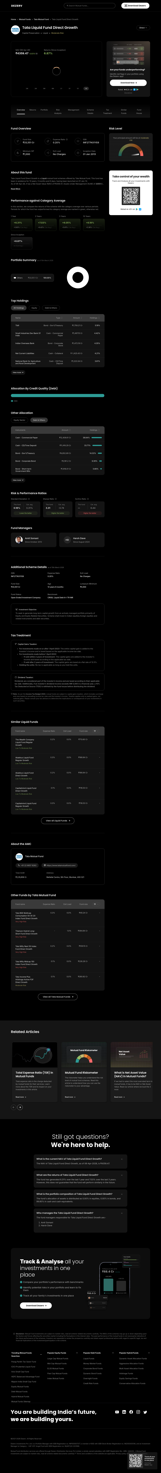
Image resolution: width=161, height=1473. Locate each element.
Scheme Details (90, 111)
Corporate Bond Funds (93, 1368)
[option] (25, 507)
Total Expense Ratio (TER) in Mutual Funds (34, 1074)
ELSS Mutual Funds (55, 1368)
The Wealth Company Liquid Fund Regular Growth (24, 742)
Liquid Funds (88, 1358)
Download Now (129, 82)
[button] (143, 27)
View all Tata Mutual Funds (56, 997)
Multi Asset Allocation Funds (131, 1368)
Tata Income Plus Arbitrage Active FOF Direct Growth (24, 979)
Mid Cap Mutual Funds (57, 1363)
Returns (33, 110)
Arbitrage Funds (126, 1373)
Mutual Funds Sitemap (20, 1401)
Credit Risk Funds (90, 1383)
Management (73, 110)
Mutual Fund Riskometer (81, 1073)
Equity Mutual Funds (20, 1386)
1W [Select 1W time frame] (27, 88)
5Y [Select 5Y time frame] (78, 88)
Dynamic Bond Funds (92, 1373)
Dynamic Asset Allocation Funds (133, 1358)
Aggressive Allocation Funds (131, 1363)
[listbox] (58, 507)
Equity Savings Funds (128, 1378)
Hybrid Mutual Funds (20, 1396)
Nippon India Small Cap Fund (23, 1381)
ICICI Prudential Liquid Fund (23, 1367)
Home (13, 19)
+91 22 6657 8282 (28, 865)
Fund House (139, 111)
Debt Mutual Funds (19, 1391)
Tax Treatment (107, 111)
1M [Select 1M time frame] (36, 88)
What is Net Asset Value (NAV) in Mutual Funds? (130, 1074)
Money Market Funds (92, 1363)
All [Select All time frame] (86, 88)
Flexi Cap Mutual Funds (57, 1373)
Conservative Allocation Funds (132, 1383)
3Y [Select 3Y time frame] (70, 88)
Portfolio (44, 110)
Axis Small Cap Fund (20, 1372)
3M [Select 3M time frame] (44, 88)
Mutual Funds (25, 19)
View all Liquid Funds (56, 821)
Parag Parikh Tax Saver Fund (23, 1362)
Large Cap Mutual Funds (57, 1358)
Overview (21, 110)
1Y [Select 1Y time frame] (61, 88)
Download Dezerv (135, 5)
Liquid (45, 33)
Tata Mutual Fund (41, 19)
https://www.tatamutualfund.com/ (61, 865)
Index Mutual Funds (55, 1378)
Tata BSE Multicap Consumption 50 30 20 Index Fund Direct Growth (26, 916)
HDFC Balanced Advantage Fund (25, 1377)
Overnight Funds (90, 1378)
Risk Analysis (57, 111)
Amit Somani (31, 538)
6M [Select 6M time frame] (53, 88)
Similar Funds (124, 111)
